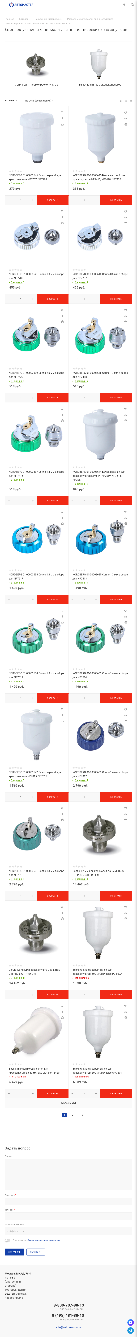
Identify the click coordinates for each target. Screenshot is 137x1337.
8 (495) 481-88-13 (68, 1317)
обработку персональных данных (43, 1240)
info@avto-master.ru (68, 1327)
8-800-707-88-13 (68, 1307)
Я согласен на (36, 1240)
